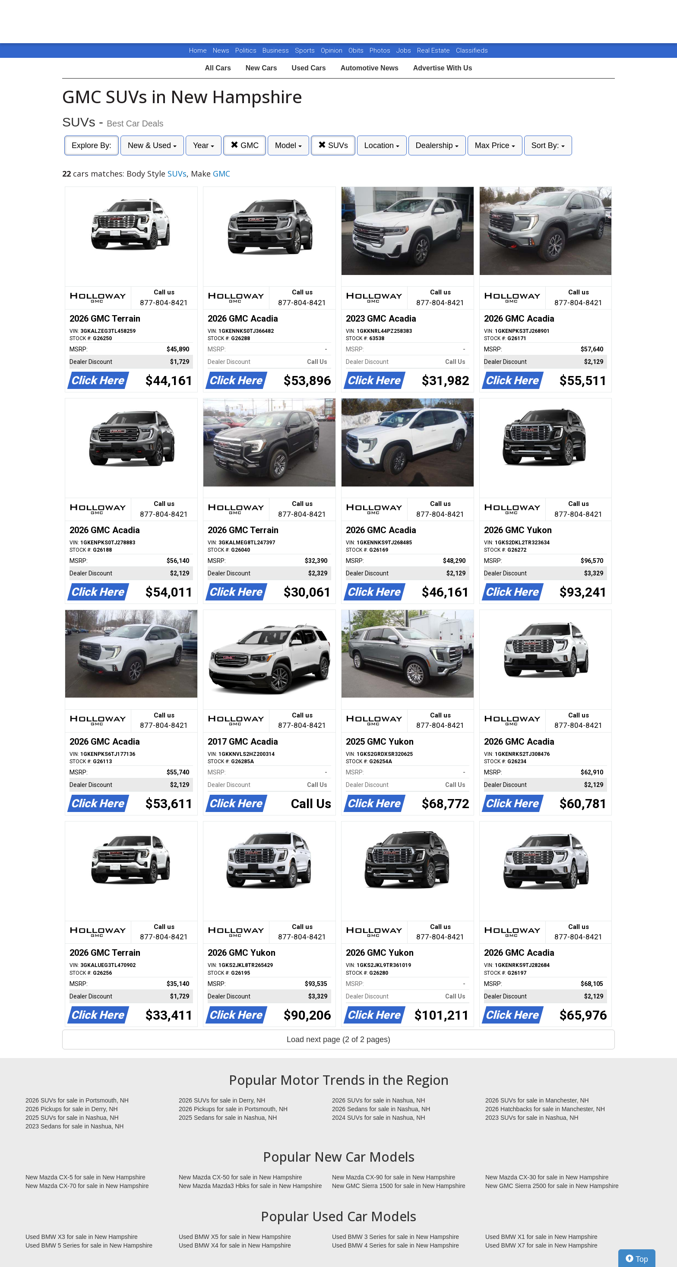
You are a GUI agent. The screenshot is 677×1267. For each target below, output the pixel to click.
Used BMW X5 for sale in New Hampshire (235, 1236)
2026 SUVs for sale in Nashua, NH (378, 1100)
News (221, 50)
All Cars (218, 68)
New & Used (152, 145)
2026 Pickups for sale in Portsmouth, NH (233, 1109)
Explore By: (91, 145)
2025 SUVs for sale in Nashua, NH (72, 1117)
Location (381, 145)
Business (277, 50)
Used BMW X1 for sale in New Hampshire (541, 1236)
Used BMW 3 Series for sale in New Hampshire (395, 1236)
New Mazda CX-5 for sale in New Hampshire (85, 1177)
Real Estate (434, 50)
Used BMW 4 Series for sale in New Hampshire (395, 1245)
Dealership (437, 145)
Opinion (332, 50)
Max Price (495, 145)
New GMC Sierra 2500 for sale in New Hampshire (552, 1185)
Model (288, 145)
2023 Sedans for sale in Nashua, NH (74, 1126)
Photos (381, 50)
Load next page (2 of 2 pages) (338, 1039)
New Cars (261, 68)
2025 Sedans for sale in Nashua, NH (228, 1117)
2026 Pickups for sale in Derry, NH (71, 1109)
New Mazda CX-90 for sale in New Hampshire (394, 1177)
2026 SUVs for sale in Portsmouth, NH (77, 1100)
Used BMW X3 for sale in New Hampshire (81, 1236)
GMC (245, 145)
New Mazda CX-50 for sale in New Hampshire (240, 1177)
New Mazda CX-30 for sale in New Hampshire (547, 1177)
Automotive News (370, 68)
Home (198, 50)
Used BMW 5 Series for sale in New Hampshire (88, 1245)
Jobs (404, 50)
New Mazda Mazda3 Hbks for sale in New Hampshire (250, 1185)
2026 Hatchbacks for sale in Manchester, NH (545, 1109)
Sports (305, 50)
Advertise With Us (442, 68)
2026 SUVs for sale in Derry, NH (222, 1100)
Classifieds (472, 50)
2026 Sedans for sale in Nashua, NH (381, 1109)
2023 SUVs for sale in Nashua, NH (532, 1117)
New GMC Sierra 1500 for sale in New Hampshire (398, 1185)
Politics (245, 50)
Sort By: (548, 145)
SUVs (333, 145)
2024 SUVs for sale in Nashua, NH (378, 1117)
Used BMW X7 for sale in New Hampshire (541, 1245)
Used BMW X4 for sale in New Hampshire (235, 1245)
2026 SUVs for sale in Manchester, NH (537, 1100)
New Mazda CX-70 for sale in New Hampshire (87, 1185)
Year (203, 145)
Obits (356, 50)
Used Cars (309, 68)
